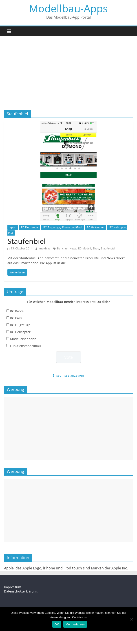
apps (13, 227)
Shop (96, 248)
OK (57, 624)
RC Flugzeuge (29, 227)
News (72, 248)
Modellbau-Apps (68, 8)
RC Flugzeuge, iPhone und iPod (62, 227)
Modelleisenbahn (23, 339)
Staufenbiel (26, 241)
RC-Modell (84, 248)
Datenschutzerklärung (21, 591)
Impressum (12, 587)
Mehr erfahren (75, 624)
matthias (45, 248)
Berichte (62, 248)
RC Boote (17, 311)
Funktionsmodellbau (25, 346)
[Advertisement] (68, 70)
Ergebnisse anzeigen (68, 375)
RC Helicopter (95, 227)
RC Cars (16, 318)
